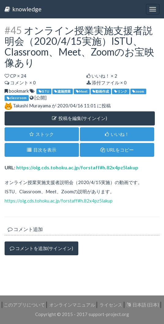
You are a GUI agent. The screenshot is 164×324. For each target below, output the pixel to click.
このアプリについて (24, 304)
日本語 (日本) (143, 304)
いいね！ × (102, 76)
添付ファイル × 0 (107, 82)
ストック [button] (41, 134)
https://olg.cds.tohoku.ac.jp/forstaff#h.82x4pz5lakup (77, 167)
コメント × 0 (20, 82)
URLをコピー (117, 149)
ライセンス (110, 304)
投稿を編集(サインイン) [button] (79, 118)
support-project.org (108, 314)
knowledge (23, 9)
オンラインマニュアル (72, 304)
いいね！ (117, 134)
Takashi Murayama (32, 105)
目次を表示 (41, 149)
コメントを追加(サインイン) (41, 248)
